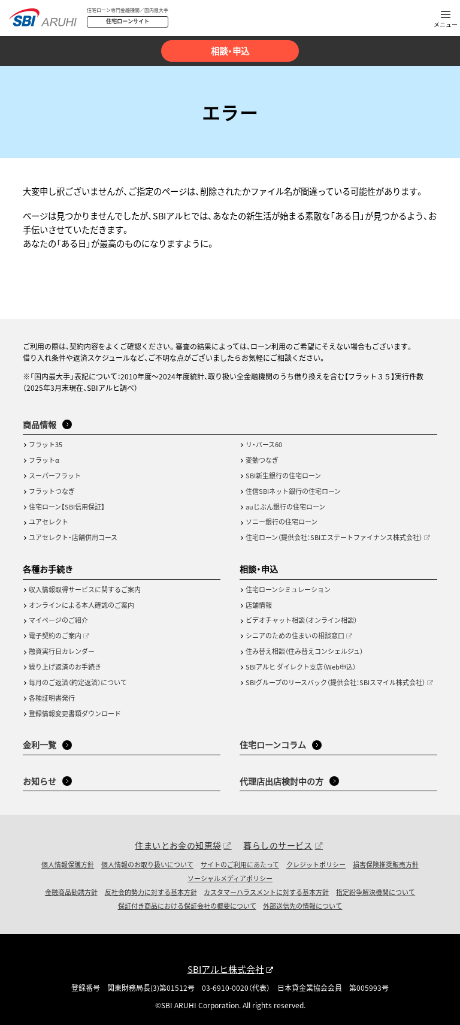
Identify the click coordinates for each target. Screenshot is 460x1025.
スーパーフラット (55, 475)
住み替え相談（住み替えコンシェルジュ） (304, 651)
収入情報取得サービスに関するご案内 (85, 589)
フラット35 (45, 444)
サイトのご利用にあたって (240, 864)
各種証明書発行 (52, 698)
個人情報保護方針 (67, 864)
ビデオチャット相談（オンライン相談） (301, 620)
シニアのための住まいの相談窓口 (295, 635)
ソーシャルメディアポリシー (230, 878)
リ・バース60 (264, 444)
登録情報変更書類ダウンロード (75, 713)
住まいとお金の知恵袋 (178, 845)
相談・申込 (230, 50)
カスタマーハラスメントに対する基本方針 (266, 892)
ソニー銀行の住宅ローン (281, 521)
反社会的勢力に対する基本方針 (151, 892)
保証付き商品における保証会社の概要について (187, 906)
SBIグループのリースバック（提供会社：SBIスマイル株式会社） (335, 682)
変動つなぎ (262, 460)
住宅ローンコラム (273, 744)
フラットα (44, 460)
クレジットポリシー (316, 864)
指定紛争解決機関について (375, 892)
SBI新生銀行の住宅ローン (283, 475)
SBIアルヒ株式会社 (225, 969)
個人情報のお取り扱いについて (147, 864)
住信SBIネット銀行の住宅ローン (293, 491)
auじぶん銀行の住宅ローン (285, 506)
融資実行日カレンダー (62, 651)
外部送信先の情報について (302, 906)
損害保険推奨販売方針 (386, 864)
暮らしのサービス (277, 845)
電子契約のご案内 (55, 635)
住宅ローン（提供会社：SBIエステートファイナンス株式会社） (334, 537)
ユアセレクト (48, 521)
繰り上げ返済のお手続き (65, 666)
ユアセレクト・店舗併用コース (73, 537)
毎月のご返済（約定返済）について (78, 682)
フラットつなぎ (52, 491)
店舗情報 (259, 605)
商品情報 (39, 424)
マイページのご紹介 (58, 620)
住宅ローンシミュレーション (288, 589)
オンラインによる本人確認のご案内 (81, 605)
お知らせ (39, 781)
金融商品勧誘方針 (71, 892)
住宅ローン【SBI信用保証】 (67, 506)
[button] (446, 20)
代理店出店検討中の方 (281, 781)
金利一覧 (39, 744)
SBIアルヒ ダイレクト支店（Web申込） (301, 666)
